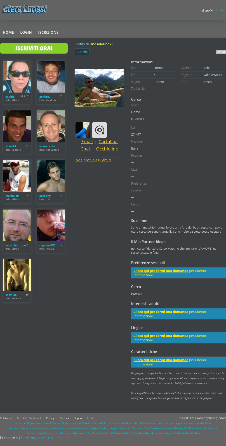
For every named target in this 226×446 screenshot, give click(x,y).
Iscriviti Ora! (34, 48)
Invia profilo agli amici (93, 159)
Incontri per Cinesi (95, 428)
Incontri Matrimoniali (177, 428)
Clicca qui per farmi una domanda (161, 271)
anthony (45, 196)
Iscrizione (48, 32)
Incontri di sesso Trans (38, 433)
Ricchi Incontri (142, 423)
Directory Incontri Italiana (42, 437)
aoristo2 (44, 97)
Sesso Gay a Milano (168, 433)
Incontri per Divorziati (52, 428)
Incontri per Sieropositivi (118, 428)
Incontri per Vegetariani (174, 423)
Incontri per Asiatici (75, 428)
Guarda (82, 52)
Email (87, 141)
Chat (85, 149)
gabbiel (10, 97)
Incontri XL (155, 423)
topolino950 (47, 245)
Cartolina (108, 141)
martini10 (12, 196)
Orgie (182, 433)
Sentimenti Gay (17, 428)
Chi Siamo (6, 418)
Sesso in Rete (193, 433)
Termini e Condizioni (29, 418)
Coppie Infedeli (96, 433)
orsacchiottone (15, 245)
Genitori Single (60, 423)
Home (8, 32)
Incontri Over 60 (43, 423)
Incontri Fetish (58, 433)
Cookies (64, 418)
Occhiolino (107, 149)
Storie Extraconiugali (155, 428)
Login (220, 10)
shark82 (10, 146)
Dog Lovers (138, 428)
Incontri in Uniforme (100, 423)
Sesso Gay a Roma (148, 433)
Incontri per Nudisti (77, 433)
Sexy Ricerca (210, 428)
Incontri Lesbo (33, 428)
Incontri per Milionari (123, 423)
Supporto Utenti (83, 418)
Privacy (50, 418)
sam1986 (11, 295)
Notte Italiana (196, 428)
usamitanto (47, 146)
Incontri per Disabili (79, 423)
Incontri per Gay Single (199, 423)
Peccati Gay (132, 433)
